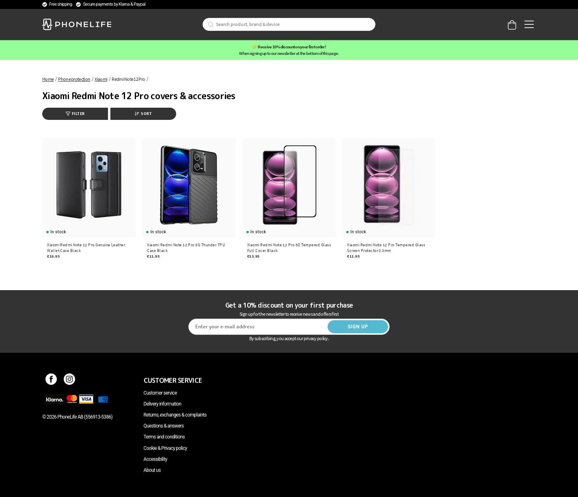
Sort (143, 113)
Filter (75, 113)
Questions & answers (164, 426)
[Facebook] (51, 380)
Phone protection (74, 79)
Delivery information (162, 404)
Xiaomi (101, 79)
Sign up (357, 327)
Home (48, 79)
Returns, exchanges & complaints (175, 415)
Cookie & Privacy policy (165, 448)
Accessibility (155, 459)
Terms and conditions (164, 437)
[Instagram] (69, 380)
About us (152, 470)
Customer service (160, 393)
